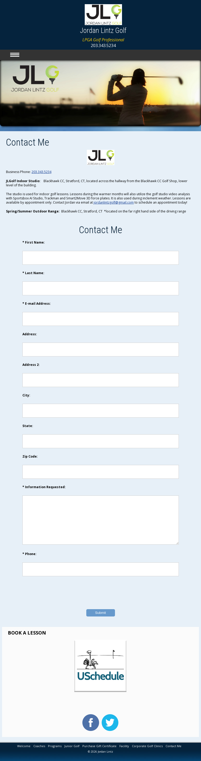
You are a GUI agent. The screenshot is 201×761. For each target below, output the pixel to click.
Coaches (39, 746)
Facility (124, 746)
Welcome (24, 746)
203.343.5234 (41, 172)
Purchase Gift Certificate (99, 746)
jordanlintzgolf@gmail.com (114, 202)
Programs (55, 746)
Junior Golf (72, 746)
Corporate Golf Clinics (147, 746)
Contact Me (173, 746)
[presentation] (100, 600)
